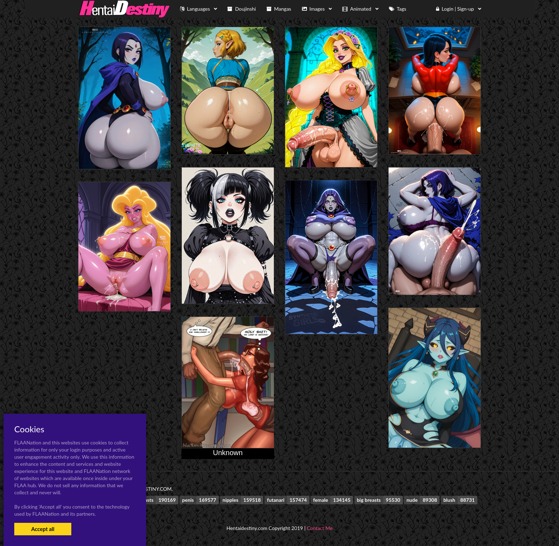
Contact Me (320, 528)
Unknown (227, 453)
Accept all (42, 529)
